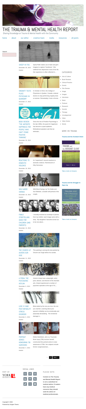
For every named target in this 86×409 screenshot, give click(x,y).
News (64, 100)
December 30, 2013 (25, 67)
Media (51, 38)
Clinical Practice (47, 77)
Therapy (46, 292)
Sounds (64, 109)
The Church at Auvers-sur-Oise (25, 253)
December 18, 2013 (25, 168)
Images (64, 94)
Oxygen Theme (14, 404)
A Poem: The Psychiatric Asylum (24, 281)
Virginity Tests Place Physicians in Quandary (25, 95)
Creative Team (39, 38)
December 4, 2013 (24, 347)
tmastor (21, 70)
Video (56, 146)
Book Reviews (47, 108)
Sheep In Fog (24, 65)
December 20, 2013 (25, 140)
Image (64, 91)
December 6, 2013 (24, 317)
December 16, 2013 (25, 194)
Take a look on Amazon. (69, 171)
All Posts (74, 38)
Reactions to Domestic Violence (24, 163)
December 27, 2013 (25, 101)
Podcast (64, 103)
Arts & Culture (49, 42)
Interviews (65, 97)
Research (55, 77)
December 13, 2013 (25, 228)
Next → (56, 357)
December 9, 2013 (24, 286)
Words (56, 42)
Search (4, 51)
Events (35, 292)
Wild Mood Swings (23, 190)
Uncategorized (54, 292)
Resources (63, 38)
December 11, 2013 (25, 258)
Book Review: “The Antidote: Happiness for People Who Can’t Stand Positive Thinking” (25, 129)
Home (4, 38)
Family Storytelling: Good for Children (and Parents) (24, 219)
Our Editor (25, 38)
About (14, 38)
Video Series (66, 121)
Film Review (66, 88)
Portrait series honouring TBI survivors (24, 341)
